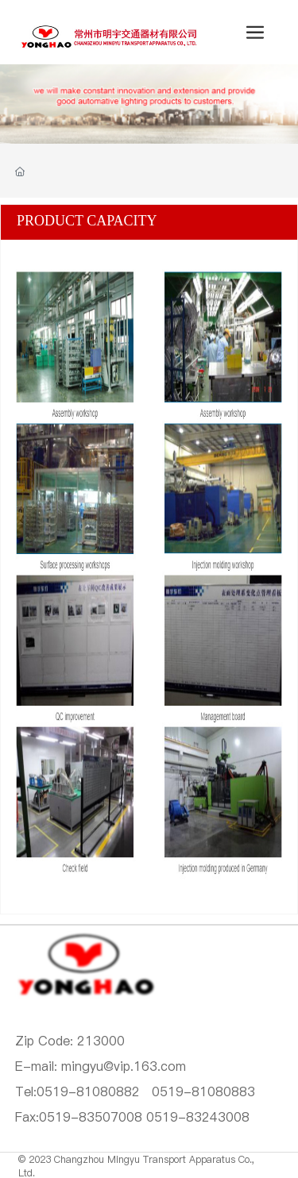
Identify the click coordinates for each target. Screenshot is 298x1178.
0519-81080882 (88, 1091)
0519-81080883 (203, 1091)
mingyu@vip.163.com (123, 1066)
